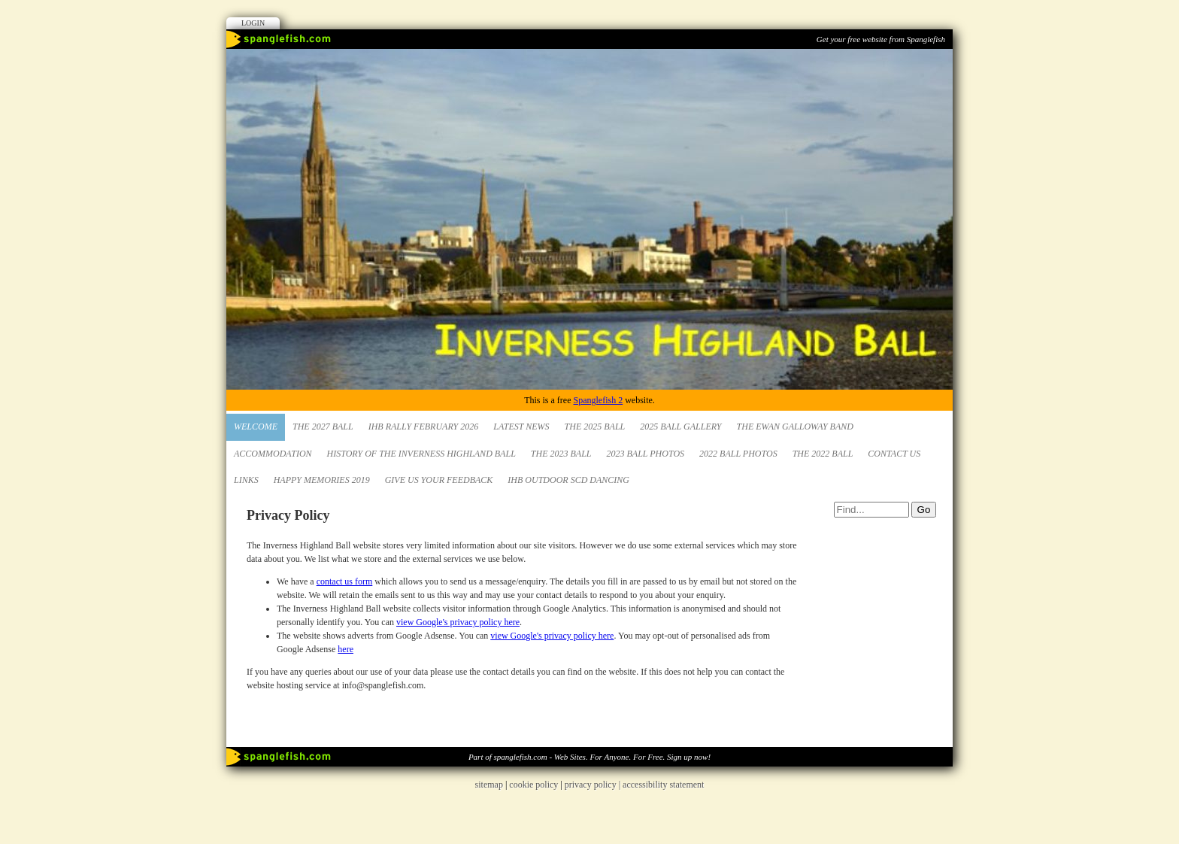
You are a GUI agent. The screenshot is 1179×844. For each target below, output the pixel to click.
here (345, 649)
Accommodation (273, 453)
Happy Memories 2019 (322, 480)
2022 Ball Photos (738, 453)
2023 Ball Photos (646, 453)
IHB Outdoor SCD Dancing (568, 480)
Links (246, 480)
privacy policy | (594, 784)
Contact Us (894, 453)
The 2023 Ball (561, 453)
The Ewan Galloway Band (795, 426)
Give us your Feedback (439, 480)
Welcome (255, 426)
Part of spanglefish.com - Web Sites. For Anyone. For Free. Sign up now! (589, 756)
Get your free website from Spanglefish (881, 39)
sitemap (489, 784)
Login (253, 23)
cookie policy (533, 784)
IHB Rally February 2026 (423, 426)
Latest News (521, 426)
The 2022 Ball (823, 453)
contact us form (345, 581)
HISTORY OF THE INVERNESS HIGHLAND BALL (421, 453)
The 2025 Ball (595, 426)
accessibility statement (663, 784)
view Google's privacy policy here (458, 622)
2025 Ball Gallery (680, 426)
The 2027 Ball (322, 426)
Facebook (918, 64)
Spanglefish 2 (598, 400)
